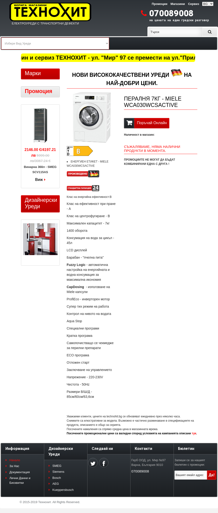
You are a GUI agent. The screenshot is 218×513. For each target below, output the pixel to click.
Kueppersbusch (63, 490)
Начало (14, 460)
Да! (212, 475)
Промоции (159, 4)
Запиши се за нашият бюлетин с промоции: (189, 462)
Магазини (177, 4)
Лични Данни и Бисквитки (19, 480)
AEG (55, 483)
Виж (39, 180)
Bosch (56, 478)
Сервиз (193, 4)
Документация (19, 472)
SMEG (56, 466)
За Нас (14, 466)
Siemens (58, 471)
